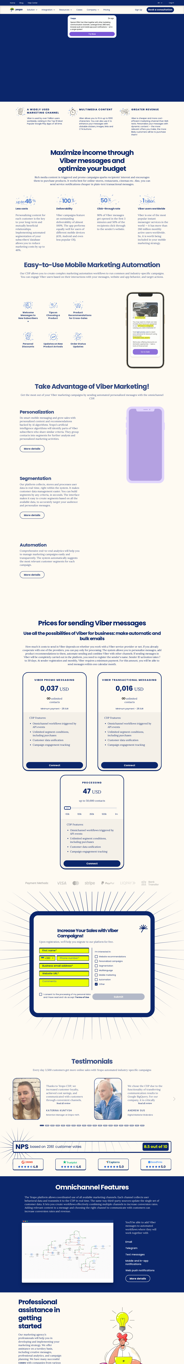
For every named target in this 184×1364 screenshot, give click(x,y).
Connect (54, 765)
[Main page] (16, 10)
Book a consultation (160, 9)
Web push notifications (140, 1270)
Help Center (32, 3)
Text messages (135, 1254)
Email (128, 1242)
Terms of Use (82, 997)
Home (12, 3)
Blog (21, 3)
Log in (171, 3)
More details (138, 1278)
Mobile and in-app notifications (136, 1262)
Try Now (92, 34)
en (160, 3)
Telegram (131, 1248)
